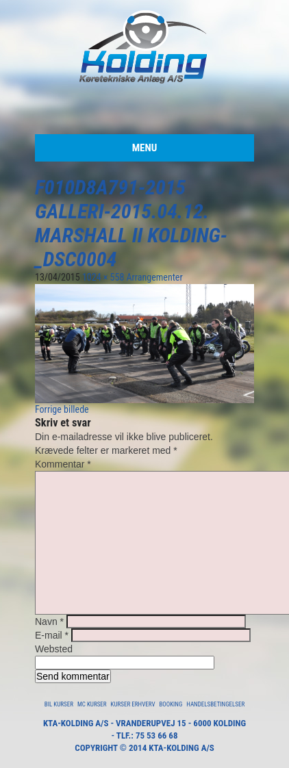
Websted (54, 648)
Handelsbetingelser (215, 704)
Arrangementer (155, 277)
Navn (49, 621)
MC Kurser (92, 704)
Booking (170, 704)
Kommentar (63, 464)
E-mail (51, 635)
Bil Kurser (59, 704)
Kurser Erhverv (133, 704)
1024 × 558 (103, 277)
